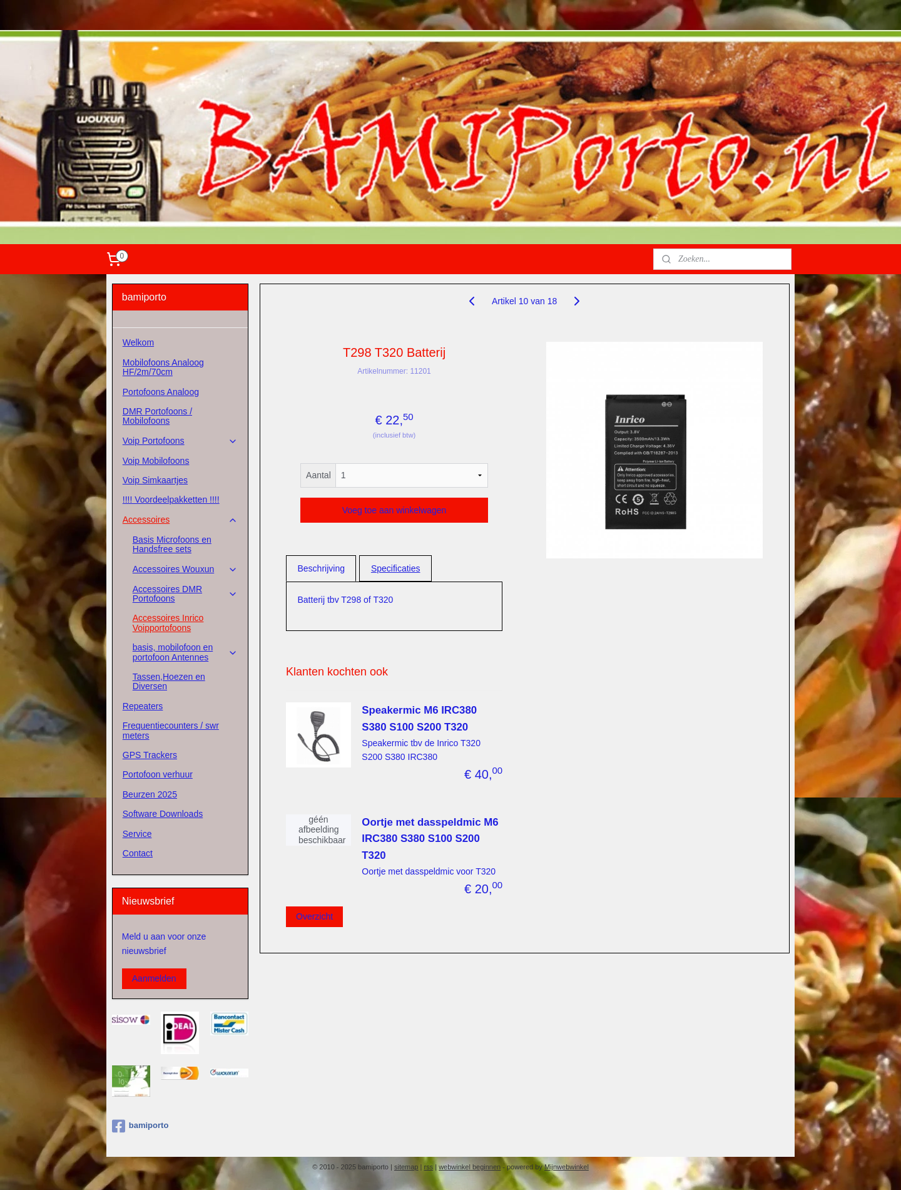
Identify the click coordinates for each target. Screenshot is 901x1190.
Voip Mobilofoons (156, 461)
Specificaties (395, 568)
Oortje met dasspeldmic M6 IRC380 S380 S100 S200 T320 (430, 838)
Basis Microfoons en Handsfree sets (172, 544)
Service (137, 834)
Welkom (138, 342)
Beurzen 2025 (150, 794)
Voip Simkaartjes (155, 480)
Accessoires (180, 520)
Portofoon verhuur (158, 774)
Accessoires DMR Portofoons (185, 593)
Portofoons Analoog (161, 392)
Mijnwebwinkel (566, 1167)
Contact (138, 853)
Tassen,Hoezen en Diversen (169, 681)
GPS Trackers (150, 755)
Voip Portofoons (180, 441)
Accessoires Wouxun (185, 569)
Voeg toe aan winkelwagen (394, 510)
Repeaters (143, 706)
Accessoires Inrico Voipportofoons (168, 622)
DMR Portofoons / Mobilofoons (157, 416)
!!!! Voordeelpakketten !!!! (171, 500)
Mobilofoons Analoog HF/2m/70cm (163, 367)
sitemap (406, 1167)
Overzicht (314, 916)
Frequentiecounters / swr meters (171, 730)
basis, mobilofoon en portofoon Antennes (185, 652)
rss (428, 1167)
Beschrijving (320, 568)
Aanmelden (154, 978)
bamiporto (140, 1126)
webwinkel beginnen (470, 1167)
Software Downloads (163, 814)
